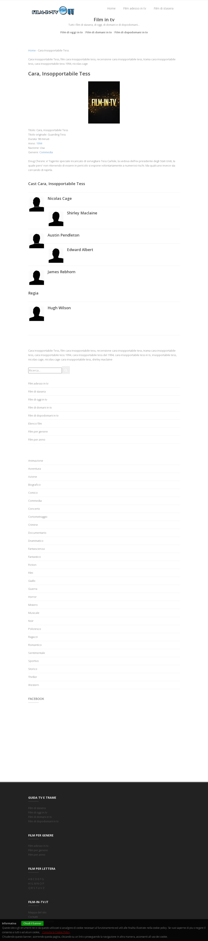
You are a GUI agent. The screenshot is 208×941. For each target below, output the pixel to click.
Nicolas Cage (60, 198)
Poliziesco (34, 629)
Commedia (46, 152)
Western (33, 685)
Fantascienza (36, 549)
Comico (33, 493)
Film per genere (38, 431)
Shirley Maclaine (82, 212)
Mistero (33, 605)
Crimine (33, 525)
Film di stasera (163, 8)
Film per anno (36, 439)
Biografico (34, 485)
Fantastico (34, 557)
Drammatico (35, 541)
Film (30, 573)
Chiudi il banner (32, 923)
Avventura (34, 468)
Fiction (32, 565)
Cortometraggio (37, 517)
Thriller (32, 677)
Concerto (34, 509)
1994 (39, 143)
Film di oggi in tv (71, 32)
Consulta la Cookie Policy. (56, 932)
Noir (30, 621)
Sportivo (33, 661)
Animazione (35, 460)
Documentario (37, 533)
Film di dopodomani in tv (131, 32)
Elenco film (35, 423)
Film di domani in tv (98, 32)
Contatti (33, 917)
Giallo (31, 581)
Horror (32, 597)
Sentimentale (36, 653)
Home (111, 8)
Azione (32, 477)
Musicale (33, 613)
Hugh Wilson (59, 307)
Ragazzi (33, 637)
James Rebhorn (61, 271)
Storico (32, 669)
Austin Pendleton (63, 235)
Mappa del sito (37, 912)
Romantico (35, 645)
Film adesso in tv (134, 8)
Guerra (32, 589)
